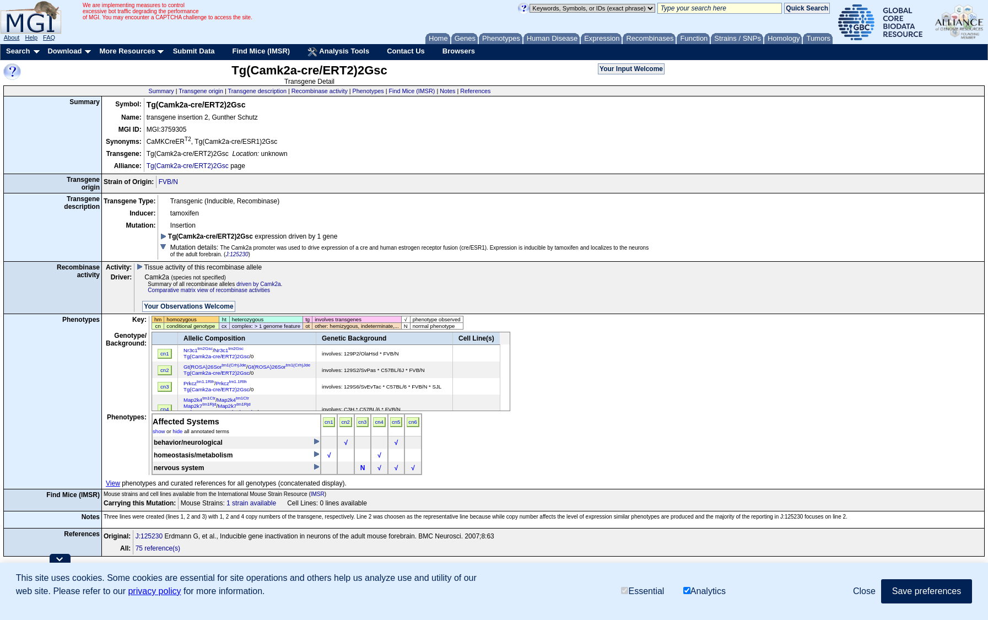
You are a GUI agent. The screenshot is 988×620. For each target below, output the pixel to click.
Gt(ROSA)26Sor (214, 367)
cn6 (412, 422)
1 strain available (251, 503)
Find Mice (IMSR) (261, 51)
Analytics (704, 591)
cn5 (396, 422)
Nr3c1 (198, 350)
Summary (161, 91)
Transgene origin (201, 91)
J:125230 (236, 254)
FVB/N (168, 182)
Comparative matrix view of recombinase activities (209, 290)
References (475, 91)
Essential (642, 591)
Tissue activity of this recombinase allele (199, 267)
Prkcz (198, 383)
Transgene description (257, 91)
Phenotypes (368, 91)
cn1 (329, 422)
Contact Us (406, 51)
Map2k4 (199, 400)
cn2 (345, 422)
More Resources (127, 51)
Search (18, 51)
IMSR (318, 494)
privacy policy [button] (154, 591)
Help (31, 37)
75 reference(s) (158, 548)
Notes (447, 91)
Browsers (458, 51)
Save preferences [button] (926, 591)
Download (64, 51)
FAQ (49, 37)
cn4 (379, 422)
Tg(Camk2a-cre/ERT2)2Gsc (188, 166)
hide (177, 431)
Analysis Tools (338, 52)
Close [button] (864, 591)
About (12, 37)
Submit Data (194, 51)
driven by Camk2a (258, 284)
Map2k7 (199, 406)
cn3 (362, 422)
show (159, 431)
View (113, 483)
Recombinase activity (319, 91)
